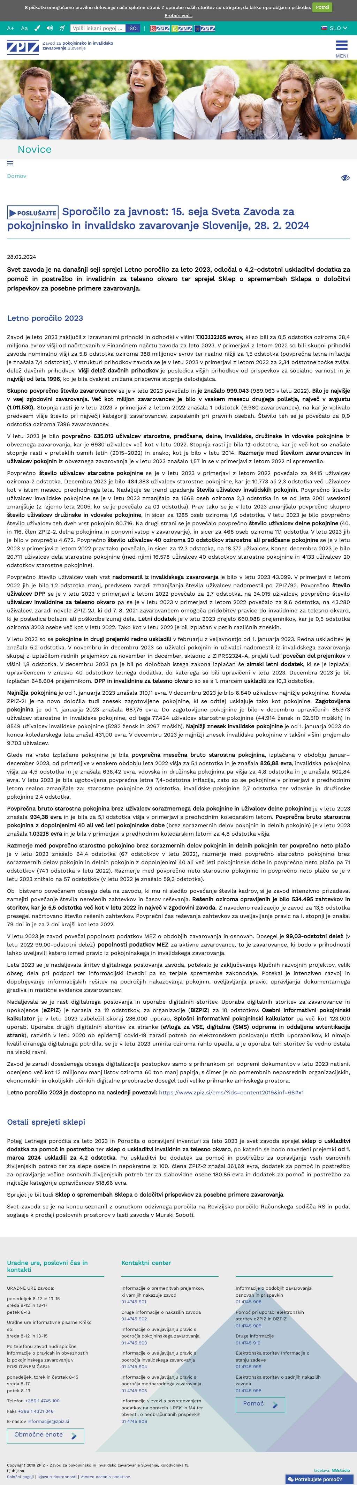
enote (38, 1434)
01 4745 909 (248, 1325)
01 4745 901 (133, 1301)
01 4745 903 (134, 1342)
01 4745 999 (248, 1366)
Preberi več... (178, 15)
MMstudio (341, 1470)
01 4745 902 (134, 1318)
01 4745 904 (134, 1366)
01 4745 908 (248, 1301)
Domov (16, 176)
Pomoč (253, 1403)
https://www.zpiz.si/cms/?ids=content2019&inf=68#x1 (231, 1092)
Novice (34, 149)
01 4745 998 (248, 1390)
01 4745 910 (248, 1342)
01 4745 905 (134, 1390)
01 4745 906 (134, 1421)
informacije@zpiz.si (48, 1421)
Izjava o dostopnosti (57, 1477)
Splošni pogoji (20, 1477)
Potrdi (322, 7)
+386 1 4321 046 (36, 1411)
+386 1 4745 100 (42, 1400)
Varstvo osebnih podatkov (105, 1477)
